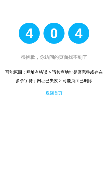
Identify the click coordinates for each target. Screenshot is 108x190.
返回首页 (54, 93)
